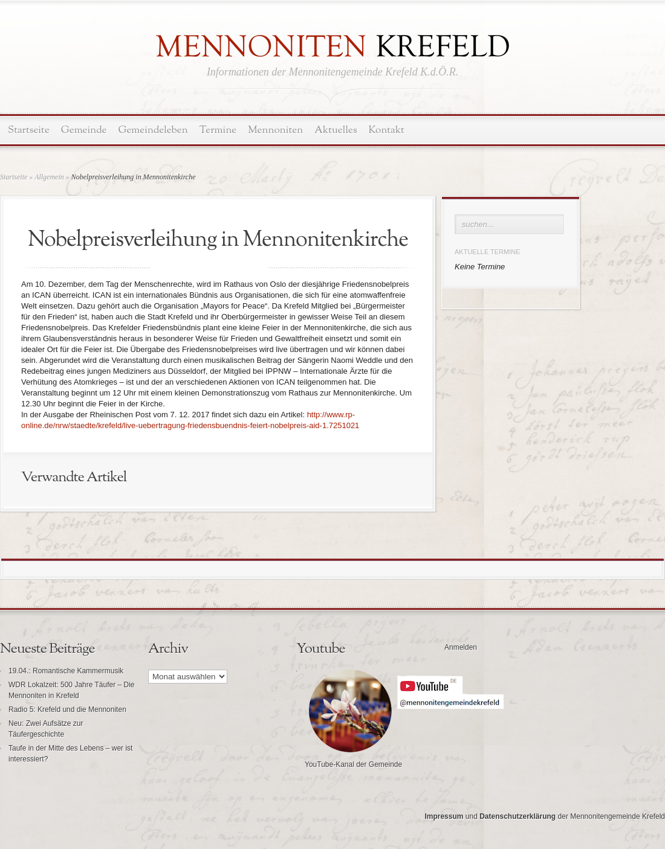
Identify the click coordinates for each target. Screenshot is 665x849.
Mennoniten (275, 130)
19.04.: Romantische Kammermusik (65, 671)
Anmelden (460, 647)
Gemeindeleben (153, 130)
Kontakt (386, 130)
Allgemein (49, 177)
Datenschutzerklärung (517, 816)
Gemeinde (84, 130)
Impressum (443, 816)
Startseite (29, 130)
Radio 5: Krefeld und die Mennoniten (67, 709)
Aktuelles (335, 130)
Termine (217, 130)
